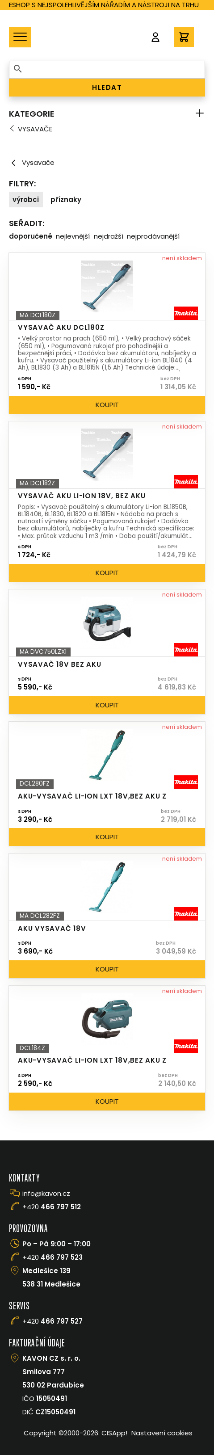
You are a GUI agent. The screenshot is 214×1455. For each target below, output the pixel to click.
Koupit (107, 404)
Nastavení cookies (162, 1433)
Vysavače (35, 129)
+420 (51, 1206)
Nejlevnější (73, 236)
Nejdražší (108, 236)
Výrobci (26, 199)
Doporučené (30, 236)
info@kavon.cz (46, 1193)
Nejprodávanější (153, 236)
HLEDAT (107, 87)
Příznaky (65, 199)
